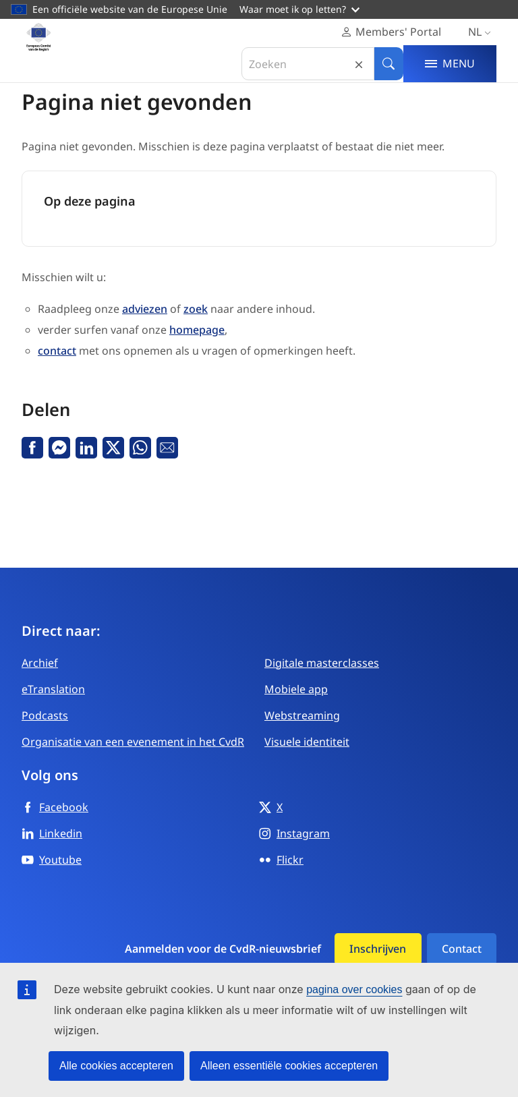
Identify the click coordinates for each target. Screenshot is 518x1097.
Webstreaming (302, 715)
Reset (358, 64)
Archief (40, 662)
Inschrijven (377, 948)
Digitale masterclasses (321, 662)
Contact (462, 948)
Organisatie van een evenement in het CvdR (133, 741)
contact (57, 350)
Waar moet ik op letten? (299, 9)
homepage (197, 329)
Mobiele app (296, 689)
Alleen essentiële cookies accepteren (289, 1065)
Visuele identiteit (306, 741)
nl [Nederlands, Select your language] (482, 32)
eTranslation (53, 689)
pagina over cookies (354, 989)
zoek (195, 308)
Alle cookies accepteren (116, 1065)
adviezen (144, 308)
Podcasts (45, 715)
